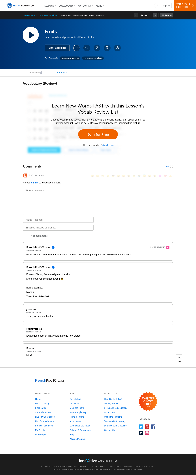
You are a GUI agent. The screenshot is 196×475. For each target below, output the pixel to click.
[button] (155, 5)
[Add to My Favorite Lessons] (86, 48)
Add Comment (39, 236)
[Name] (58, 220)
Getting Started (111, 403)
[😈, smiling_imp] (160, 175)
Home (38, 399)
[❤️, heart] (165, 175)
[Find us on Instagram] (147, 432)
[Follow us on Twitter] (141, 426)
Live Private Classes (45, 417)
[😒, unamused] (108, 175)
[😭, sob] (139, 175)
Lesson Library (29, 15)
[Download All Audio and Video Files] (117, 48)
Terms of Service (129, 469)
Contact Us (109, 430)
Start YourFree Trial (185, 6)
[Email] (58, 228)
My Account (109, 412)
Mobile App (40, 434)
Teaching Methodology (115, 421)
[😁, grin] (102, 175)
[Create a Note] (97, 48)
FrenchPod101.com (117, 466)
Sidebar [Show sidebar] (168, 15)
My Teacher (84, 6)
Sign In (166, 5)
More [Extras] (99, 6)
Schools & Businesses (80, 430)
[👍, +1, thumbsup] (170, 175)
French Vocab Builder (48, 15)
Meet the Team (77, 408)
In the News (75, 421)
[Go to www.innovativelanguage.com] (98, 460)
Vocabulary (66, 6)
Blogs (72, 434)
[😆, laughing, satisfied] (123, 175)
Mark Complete (57, 48)
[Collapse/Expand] (98, 166)
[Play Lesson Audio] (31, 35)
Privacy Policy (133, 466)
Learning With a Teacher (115, 425)
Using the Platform (113, 417)
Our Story (74, 403)
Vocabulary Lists (43, 412)
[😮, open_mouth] (154, 175)
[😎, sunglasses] (113, 175)
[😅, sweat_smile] (128, 175)
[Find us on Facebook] (153, 426)
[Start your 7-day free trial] (148, 401)
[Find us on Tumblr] (141, 432)
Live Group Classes (44, 421)
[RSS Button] (25, 175)
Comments (61, 72)
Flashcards (40, 408)
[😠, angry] (118, 175)
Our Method (75, 399)
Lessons (49, 6)
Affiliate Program (77, 439)
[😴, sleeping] (149, 175)
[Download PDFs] (107, 48)
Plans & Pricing (77, 417)
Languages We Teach (80, 425)
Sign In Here (108, 145)
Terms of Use (147, 466)
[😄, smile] (92, 175)
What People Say (78, 412)
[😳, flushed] (97, 175)
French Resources (44, 425)
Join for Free (98, 134)
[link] (155, 15)
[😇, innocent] (144, 175)
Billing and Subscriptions (116, 408)
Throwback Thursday (70, 58)
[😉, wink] (134, 175)
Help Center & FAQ (113, 399)
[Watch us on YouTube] (147, 426)
